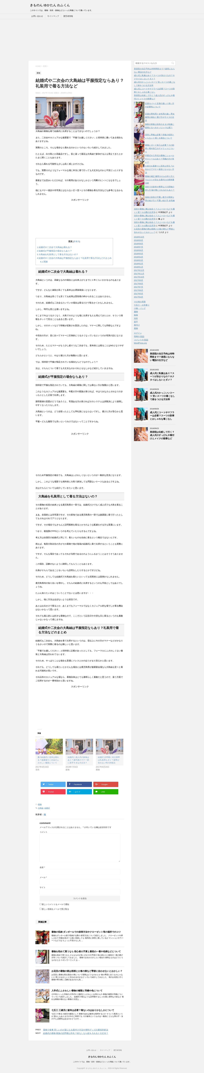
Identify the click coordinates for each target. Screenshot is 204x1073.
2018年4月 (138, 257)
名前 (42, 867)
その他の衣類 (140, 302)
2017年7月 (138, 287)
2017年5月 (138, 294)
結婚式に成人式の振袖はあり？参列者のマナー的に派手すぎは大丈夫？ (78, 760)
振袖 (136, 315)
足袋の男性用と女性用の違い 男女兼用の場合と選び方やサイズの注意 (160, 117)
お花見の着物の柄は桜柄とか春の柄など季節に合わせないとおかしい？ (86, 971)
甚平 (136, 322)
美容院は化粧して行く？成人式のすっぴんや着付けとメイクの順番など (162, 435)
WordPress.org (140, 343)
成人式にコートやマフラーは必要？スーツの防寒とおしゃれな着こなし (162, 415)
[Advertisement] (102, 39)
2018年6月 (138, 250)
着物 (40, 804)
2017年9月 (138, 280)
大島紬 (40, 808)
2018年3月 (138, 260)
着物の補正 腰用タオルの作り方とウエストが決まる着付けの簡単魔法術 (160, 179)
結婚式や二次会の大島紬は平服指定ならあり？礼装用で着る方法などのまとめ (74, 258)
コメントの (141, 340)
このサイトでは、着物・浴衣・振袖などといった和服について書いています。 (102, 1062)
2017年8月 (138, 284)
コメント (43, 832)
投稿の (139, 336)
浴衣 (136, 318)
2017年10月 (139, 277)
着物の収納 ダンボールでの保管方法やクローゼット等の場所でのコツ (86, 932)
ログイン (138, 333)
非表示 (76, 241)
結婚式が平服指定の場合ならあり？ (54, 251)
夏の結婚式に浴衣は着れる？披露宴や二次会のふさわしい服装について (48, 760)
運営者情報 (68, 16)
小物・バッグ (140, 308)
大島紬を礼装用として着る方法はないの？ (57, 254)
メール (43, 877)
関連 (44, 261)
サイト (42, 887)
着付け (137, 325)
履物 (136, 312)
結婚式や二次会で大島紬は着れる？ (54, 247)
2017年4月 (138, 297)
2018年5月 (138, 254)
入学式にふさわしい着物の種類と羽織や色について (76, 990)
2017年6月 (138, 290)
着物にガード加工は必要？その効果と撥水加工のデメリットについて (159, 148)
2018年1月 (138, 267)
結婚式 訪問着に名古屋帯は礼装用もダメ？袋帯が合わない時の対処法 (109, 760)
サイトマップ (53, 16)
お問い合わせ (37, 16)
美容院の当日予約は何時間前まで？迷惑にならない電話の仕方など (162, 356)
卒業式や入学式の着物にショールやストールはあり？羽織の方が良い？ (159, 158)
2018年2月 (138, 264)
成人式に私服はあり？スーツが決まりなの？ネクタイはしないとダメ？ (162, 376)
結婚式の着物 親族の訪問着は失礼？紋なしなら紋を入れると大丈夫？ (75, 1033)
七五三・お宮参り (141, 305)
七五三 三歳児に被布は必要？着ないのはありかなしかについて (82, 1010)
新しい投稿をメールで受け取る (55, 909)
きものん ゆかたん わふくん (50, 5)
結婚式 (47, 808)
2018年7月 (138, 247)
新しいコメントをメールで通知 (55, 904)
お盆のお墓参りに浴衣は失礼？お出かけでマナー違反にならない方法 (159, 169)
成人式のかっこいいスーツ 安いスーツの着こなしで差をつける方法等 (162, 396)
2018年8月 (138, 244)
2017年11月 (139, 274)
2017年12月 (139, 270)
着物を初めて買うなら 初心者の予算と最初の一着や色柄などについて (86, 951)
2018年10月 (139, 237)
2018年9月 (138, 240)
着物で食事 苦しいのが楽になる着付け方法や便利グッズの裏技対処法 (75, 1030)
